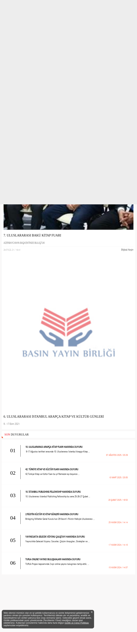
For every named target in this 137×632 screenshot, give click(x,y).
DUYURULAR (16, 434)
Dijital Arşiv (127, 249)
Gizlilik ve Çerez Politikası (77, 623)
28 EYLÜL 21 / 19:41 (12, 249)
